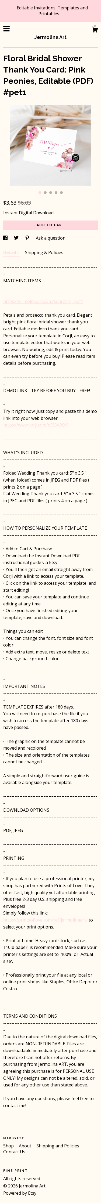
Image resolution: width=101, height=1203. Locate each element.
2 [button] (45, 192)
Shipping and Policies (57, 1146)
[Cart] (95, 30)
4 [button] (56, 192)
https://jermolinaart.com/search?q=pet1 (43, 301)
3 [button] (50, 192)
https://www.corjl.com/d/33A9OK (35, 425)
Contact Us (14, 1152)
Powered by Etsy (19, 1193)
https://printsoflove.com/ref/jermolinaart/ (45, 920)
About (25, 1146)
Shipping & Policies (44, 252)
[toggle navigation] (6, 28)
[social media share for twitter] (17, 238)
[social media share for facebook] (6, 238)
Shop (9, 1146)
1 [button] (40, 192)
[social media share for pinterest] (27, 238)
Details (11, 252)
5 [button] (61, 192)
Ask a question (50, 238)
